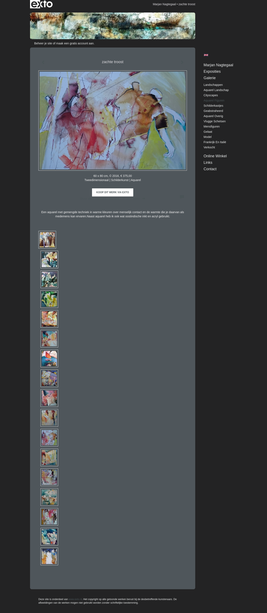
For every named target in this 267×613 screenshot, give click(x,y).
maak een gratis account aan (75, 43)
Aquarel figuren (214, 100)
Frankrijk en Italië (215, 142)
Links (208, 162)
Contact (210, 169)
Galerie (210, 78)
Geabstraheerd (213, 111)
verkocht (209, 147)
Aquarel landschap (216, 90)
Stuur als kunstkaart (112, 198)
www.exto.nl (75, 599)
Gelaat (208, 131)
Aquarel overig (213, 116)
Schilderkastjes (213, 105)
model (208, 137)
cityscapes (211, 95)
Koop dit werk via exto (112, 192)
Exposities (212, 71)
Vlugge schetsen (215, 121)
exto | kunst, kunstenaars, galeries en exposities (42, 4)
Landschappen (213, 84)
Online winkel (215, 156)
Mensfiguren (212, 126)
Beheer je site (43, 43)
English (206, 55)
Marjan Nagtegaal (164, 4)
